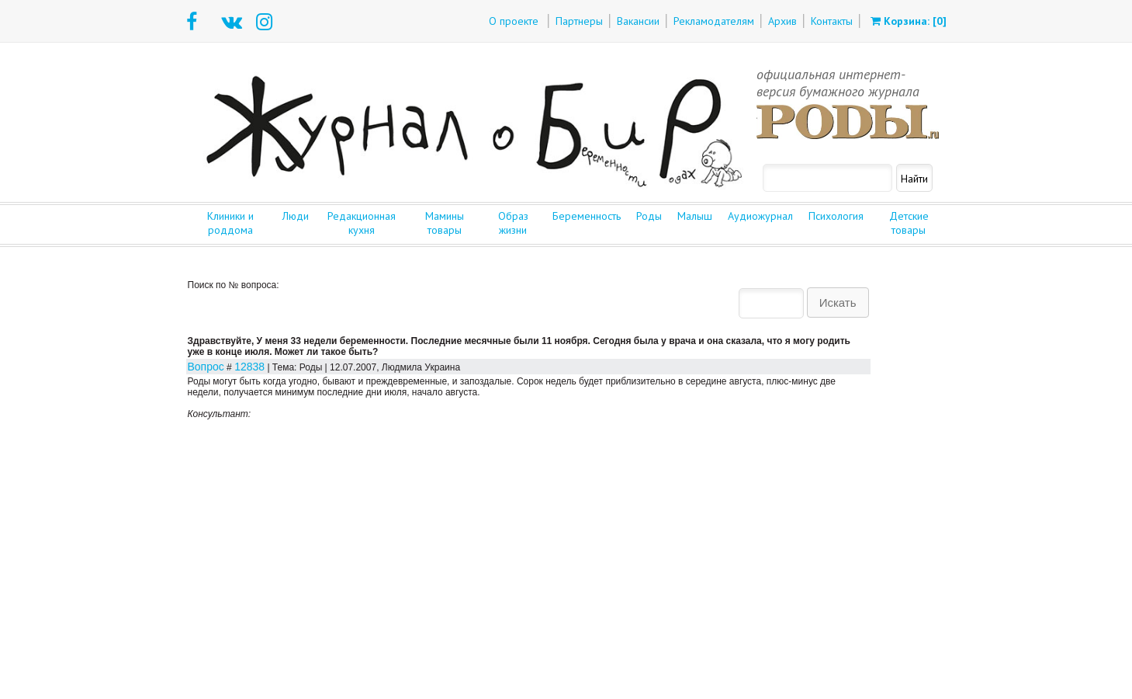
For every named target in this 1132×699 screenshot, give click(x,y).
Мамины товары (444, 223)
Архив (782, 21)
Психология (836, 216)
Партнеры (579, 21)
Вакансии (638, 21)
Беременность (586, 216)
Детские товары (909, 223)
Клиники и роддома (230, 223)
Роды (649, 216)
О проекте (513, 21)
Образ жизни (513, 223)
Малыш (694, 216)
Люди (295, 216)
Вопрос (206, 366)
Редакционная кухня (361, 223)
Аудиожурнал (760, 216)
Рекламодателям (713, 21)
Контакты (832, 21)
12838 (249, 366)
